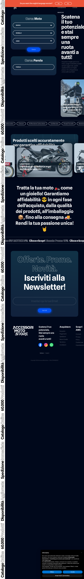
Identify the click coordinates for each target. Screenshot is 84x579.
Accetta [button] (73, 572)
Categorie (62, 7)
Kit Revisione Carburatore (39, 123)
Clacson (22, 123)
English (47, 353)
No (68, 3)
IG (44, 343)
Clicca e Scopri (35, 240)
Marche (61, 11)
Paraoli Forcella (70, 123)
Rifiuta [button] (52, 572)
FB (39, 343)
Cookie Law (79, 342)
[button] (81, 552)
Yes (59, 3)
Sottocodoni (11, 123)
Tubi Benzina (56, 123)
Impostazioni (80, 345)
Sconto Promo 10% (56, 240)
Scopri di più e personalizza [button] (62, 575)
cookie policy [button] (48, 560)
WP (50, 343)
